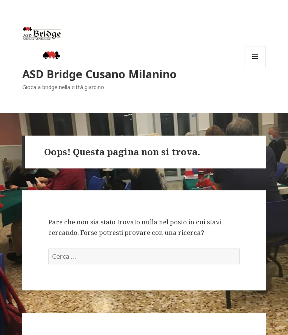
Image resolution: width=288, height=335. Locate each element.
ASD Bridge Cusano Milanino (99, 73)
